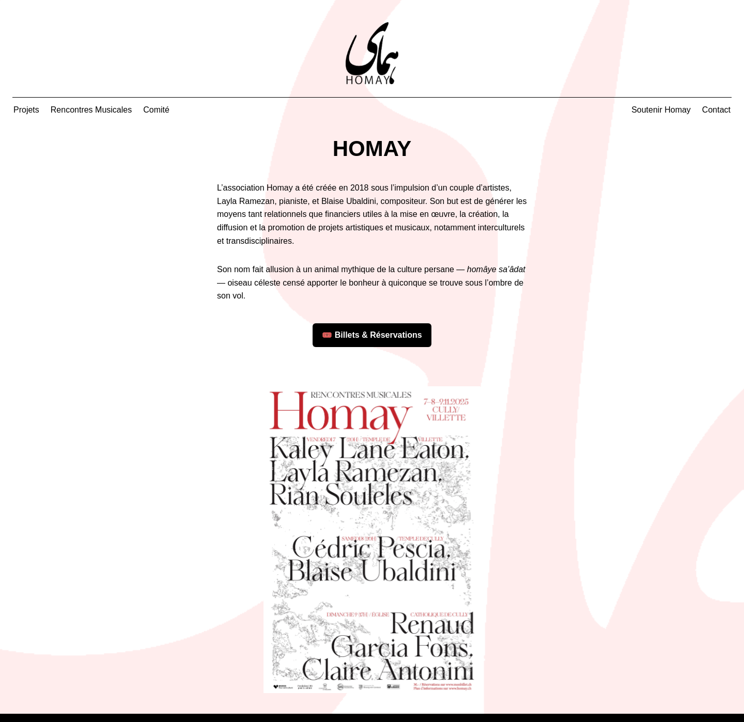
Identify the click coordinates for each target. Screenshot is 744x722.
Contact (716, 109)
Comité (156, 109)
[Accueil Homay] (372, 53)
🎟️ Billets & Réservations (372, 335)
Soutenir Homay (661, 109)
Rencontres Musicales (91, 109)
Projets (26, 109)
